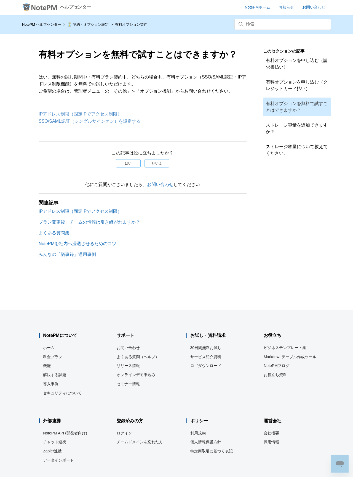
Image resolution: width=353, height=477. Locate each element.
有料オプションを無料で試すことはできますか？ (297, 106)
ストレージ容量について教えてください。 (297, 150)
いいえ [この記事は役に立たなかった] (157, 163)
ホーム (49, 347)
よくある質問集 (54, 232)
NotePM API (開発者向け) (65, 433)
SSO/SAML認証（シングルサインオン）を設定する (90, 121)
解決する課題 (54, 375)
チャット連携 (54, 442)
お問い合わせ (160, 184)
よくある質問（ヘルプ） (138, 357)
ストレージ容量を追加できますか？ (297, 128)
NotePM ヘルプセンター (41, 24)
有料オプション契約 (131, 24)
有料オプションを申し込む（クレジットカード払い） (297, 85)
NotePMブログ (276, 365)
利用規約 (198, 433)
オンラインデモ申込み (136, 375)
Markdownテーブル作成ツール (290, 357)
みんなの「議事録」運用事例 (67, 254)
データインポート (58, 460)
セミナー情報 (128, 384)
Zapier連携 (52, 451)
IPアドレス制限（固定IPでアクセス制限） (80, 114)
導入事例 (50, 384)
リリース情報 (128, 365)
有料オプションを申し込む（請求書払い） (297, 63)
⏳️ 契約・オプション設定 (88, 24)
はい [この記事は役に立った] (128, 163)
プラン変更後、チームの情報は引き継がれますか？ (89, 222)
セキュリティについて (62, 393)
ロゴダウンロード (205, 365)
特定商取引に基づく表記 (211, 451)
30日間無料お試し (206, 347)
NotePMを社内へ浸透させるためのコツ (77, 243)
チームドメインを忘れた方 (140, 442)
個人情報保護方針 (205, 442)
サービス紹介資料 (205, 357)
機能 (47, 365)
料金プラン (52, 357)
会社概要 (271, 433)
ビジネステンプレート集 (285, 347)
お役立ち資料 (275, 375)
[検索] (282, 24)
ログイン (124, 433)
